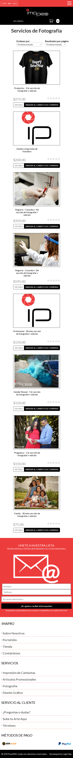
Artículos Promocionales (19, 679)
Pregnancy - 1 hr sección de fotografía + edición (27, 454)
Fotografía (10, 686)
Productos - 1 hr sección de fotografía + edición (27, 89)
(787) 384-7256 (9, 3)
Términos (9, 725)
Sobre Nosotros (14, 633)
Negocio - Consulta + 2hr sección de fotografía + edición (27, 273)
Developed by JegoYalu (60, 754)
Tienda (7, 646)
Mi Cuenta (18, 21)
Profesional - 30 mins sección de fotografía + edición (27, 332)
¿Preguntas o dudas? (16, 712)
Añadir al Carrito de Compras (41, 105)
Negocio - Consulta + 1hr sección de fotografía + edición (27, 212)
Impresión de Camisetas (19, 673)
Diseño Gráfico (13, 693)
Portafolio (10, 640)
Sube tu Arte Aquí (15, 719)
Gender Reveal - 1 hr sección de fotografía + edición (27, 393)
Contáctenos (11, 653)
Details (19, 105)
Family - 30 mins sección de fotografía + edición (27, 514)
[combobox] (29, 44)
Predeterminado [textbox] (25, 44)
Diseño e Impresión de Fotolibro (27, 150)
